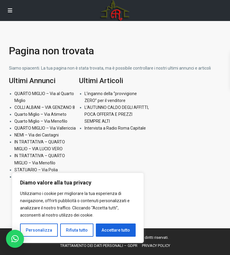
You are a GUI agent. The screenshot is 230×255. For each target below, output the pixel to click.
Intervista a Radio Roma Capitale (115, 128)
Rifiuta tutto (77, 230)
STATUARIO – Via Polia (36, 169)
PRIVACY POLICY (156, 245)
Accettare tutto (116, 230)
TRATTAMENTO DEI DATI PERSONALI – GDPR (98, 245)
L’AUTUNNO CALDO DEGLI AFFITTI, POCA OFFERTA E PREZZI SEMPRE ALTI (116, 114)
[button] (15, 239)
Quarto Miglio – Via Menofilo (40, 121)
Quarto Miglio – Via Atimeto (40, 114)
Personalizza (39, 230)
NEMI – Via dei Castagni (36, 135)
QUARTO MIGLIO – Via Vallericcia (45, 128)
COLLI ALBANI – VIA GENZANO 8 (44, 107)
